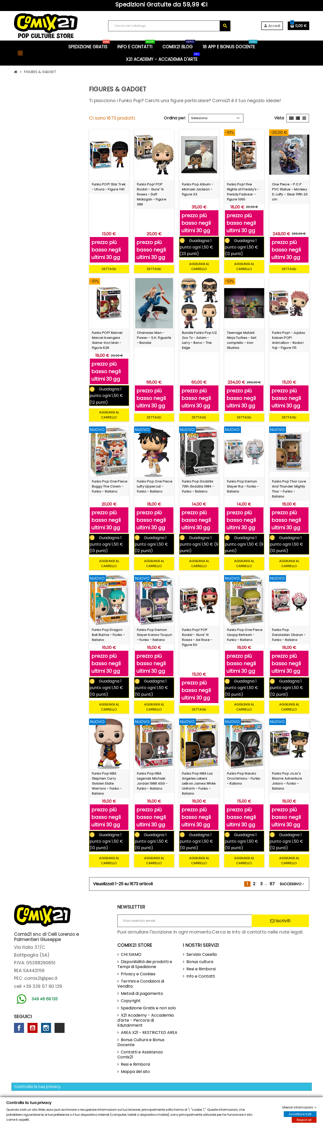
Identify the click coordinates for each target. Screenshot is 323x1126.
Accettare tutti (300, 1114)
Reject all (304, 1119)
